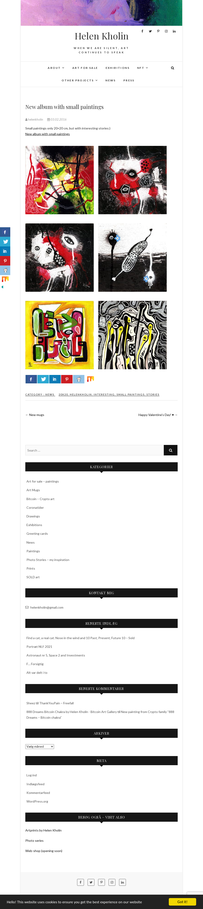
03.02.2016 (57, 119)
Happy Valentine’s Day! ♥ (158, 415)
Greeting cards (37, 533)
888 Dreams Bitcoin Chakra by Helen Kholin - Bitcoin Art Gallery (71, 712)
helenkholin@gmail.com (44, 607)
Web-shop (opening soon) (43, 851)
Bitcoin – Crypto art (40, 499)
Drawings (33, 516)
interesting (104, 394)
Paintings (33, 551)
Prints (30, 568)
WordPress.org (37, 801)
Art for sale (85, 68)
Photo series (34, 840)
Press (129, 80)
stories (152, 394)
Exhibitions (118, 68)
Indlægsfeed (35, 784)
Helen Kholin (102, 35)
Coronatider (35, 507)
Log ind (31, 775)
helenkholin (34, 119)
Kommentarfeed (38, 793)
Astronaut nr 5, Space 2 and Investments (55, 655)
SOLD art (33, 577)
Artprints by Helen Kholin (43, 830)
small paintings (131, 394)
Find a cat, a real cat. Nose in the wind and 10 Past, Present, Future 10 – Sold (80, 638)
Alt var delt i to (36, 672)
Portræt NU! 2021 (39, 646)
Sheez (30, 703)
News (110, 80)
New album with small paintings (47, 134)
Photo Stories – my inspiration (47, 560)
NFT (140, 68)
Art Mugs (33, 490)
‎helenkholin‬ (81, 394)
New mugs (34, 415)
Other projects (78, 80)
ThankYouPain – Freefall (56, 703)
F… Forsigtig (35, 664)
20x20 (63, 394)
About (54, 68)
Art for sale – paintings (42, 481)
